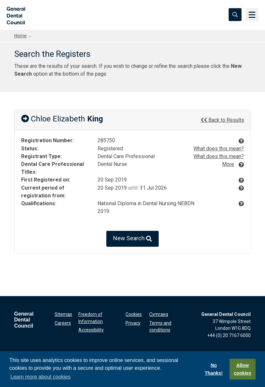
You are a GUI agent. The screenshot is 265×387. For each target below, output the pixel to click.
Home (20, 35)
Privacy (133, 323)
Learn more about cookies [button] (40, 377)
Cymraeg (158, 314)
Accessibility (91, 329)
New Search (132, 238)
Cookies (134, 314)
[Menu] (251, 14)
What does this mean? (218, 148)
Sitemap (63, 314)
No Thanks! (214, 369)
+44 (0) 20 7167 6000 (229, 335)
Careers (63, 323)
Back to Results (222, 120)
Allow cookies (242, 369)
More (228, 164)
